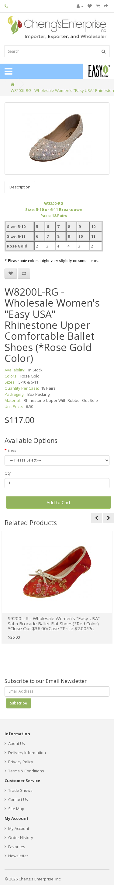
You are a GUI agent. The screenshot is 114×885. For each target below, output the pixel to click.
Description (19, 187)
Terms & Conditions (24, 771)
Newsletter (16, 856)
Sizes (12, 450)
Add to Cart (59, 502)
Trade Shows (19, 790)
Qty (8, 473)
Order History (19, 837)
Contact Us (16, 799)
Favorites (15, 846)
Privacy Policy (19, 761)
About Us (15, 743)
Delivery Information (25, 752)
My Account (17, 828)
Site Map (14, 808)
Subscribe (18, 703)
